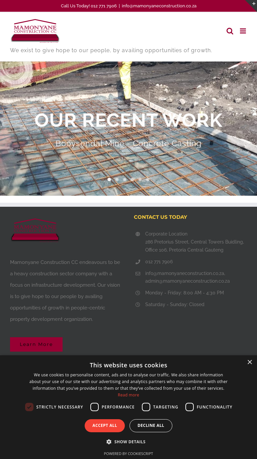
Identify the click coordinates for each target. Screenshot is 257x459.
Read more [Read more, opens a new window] (128, 395)
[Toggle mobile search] (230, 30)
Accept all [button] (104, 425)
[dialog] (128, 407)
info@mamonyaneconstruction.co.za (159, 5)
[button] (128, 441)
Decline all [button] (151, 425)
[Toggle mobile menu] (243, 30)
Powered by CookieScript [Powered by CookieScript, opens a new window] (128, 453)
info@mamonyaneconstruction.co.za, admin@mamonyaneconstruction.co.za (187, 277)
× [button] (249, 362)
